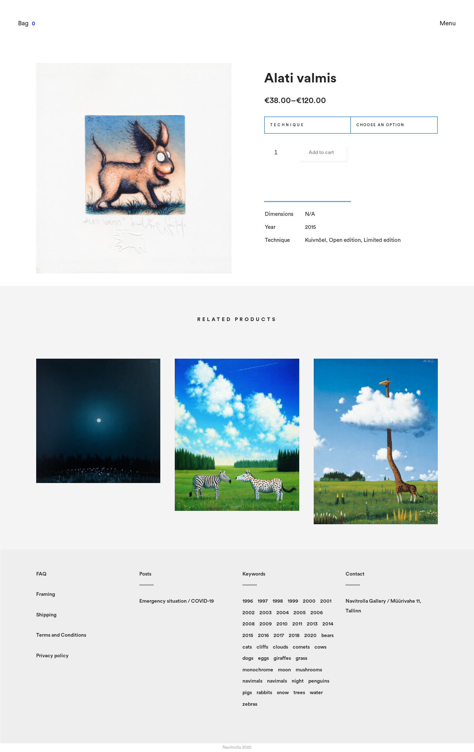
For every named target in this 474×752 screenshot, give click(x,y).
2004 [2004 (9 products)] (282, 612)
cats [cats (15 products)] (247, 647)
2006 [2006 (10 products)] (316, 612)
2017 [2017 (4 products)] (279, 635)
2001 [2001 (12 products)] (325, 601)
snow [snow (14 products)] (283, 692)
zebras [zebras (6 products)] (249, 704)
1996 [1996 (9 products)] (247, 601)
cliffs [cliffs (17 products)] (262, 647)
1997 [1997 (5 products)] (263, 601)
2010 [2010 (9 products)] (282, 624)
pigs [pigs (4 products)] (247, 692)
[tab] (307, 197)
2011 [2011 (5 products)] (297, 624)
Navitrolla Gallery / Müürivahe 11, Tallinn (383, 606)
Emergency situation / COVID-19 (176, 601)
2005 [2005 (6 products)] (299, 612)
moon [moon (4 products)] (284, 669)
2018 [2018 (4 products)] (294, 635)
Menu (448, 23)
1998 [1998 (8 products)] (277, 601)
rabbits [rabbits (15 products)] (264, 692)
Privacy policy (52, 655)
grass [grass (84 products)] (301, 658)
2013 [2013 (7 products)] (312, 624)
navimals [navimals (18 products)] (252, 681)
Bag (23, 23)
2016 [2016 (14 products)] (263, 635)
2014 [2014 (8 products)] (327, 624)
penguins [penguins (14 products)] (318, 681)
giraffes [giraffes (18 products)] (282, 658)
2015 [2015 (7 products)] (247, 635)
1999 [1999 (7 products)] (293, 601)
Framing (45, 594)
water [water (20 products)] (316, 692)
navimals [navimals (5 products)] (277, 681)
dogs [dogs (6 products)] (247, 658)
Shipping (46, 615)
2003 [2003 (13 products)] (265, 612)
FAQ (41, 574)
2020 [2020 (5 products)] (310, 635)
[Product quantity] (278, 153)
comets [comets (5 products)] (301, 647)
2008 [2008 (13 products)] (248, 624)
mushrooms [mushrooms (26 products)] (309, 669)
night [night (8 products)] (298, 681)
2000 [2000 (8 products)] (309, 601)
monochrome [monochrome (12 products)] (257, 669)
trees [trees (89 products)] (299, 692)
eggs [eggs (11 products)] (263, 658)
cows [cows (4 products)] (320, 647)
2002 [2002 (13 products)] (248, 612)
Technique (287, 125)
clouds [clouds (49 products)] (280, 647)
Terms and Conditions (61, 635)
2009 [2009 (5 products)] (265, 624)
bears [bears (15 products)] (327, 635)
